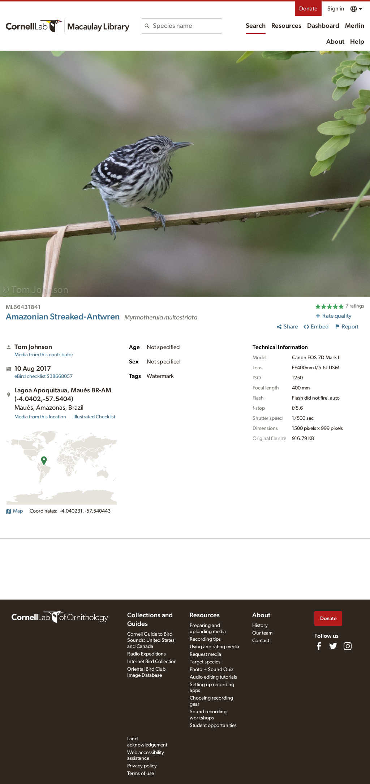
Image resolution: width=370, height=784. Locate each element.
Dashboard (323, 26)
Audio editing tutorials (213, 677)
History (260, 625)
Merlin (354, 26)
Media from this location (40, 416)
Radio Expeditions (146, 654)
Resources (286, 26)
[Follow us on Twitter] (333, 646)
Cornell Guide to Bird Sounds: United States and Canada (151, 640)
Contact (260, 640)
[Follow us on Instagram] (347, 646)
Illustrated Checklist (94, 416)
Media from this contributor (43, 354)
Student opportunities (213, 725)
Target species (205, 662)
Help (357, 42)
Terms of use (140, 773)
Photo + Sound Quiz (211, 669)
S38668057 (43, 376)
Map (14, 511)
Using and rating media (214, 646)
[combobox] (187, 26)
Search (256, 26)
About (335, 42)
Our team (262, 633)
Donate (308, 9)
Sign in (335, 9)
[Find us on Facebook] (318, 646)
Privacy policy (142, 765)
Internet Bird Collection (152, 661)
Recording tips (205, 639)
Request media (205, 654)
